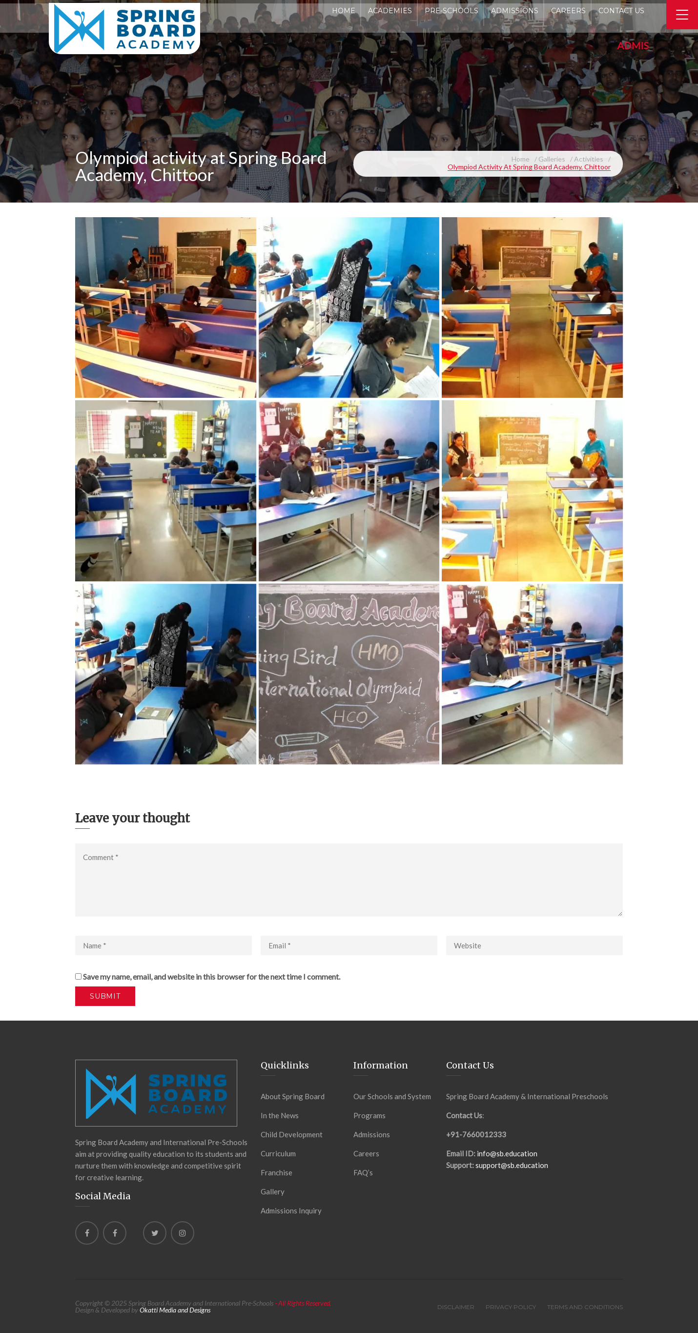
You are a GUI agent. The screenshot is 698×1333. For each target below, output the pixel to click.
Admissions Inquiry (291, 1210)
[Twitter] (154, 1233)
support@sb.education (511, 1165)
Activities (588, 159)
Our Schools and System (392, 1096)
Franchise (276, 1172)
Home (521, 159)
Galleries (551, 159)
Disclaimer (455, 1307)
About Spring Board (293, 1096)
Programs (369, 1115)
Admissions (371, 1134)
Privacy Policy (511, 1307)
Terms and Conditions (585, 1307)
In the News (280, 1115)
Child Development (292, 1134)
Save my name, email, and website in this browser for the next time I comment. (211, 976)
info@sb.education (507, 1153)
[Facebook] (87, 1233)
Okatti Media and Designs (175, 1310)
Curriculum (278, 1153)
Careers (366, 1153)
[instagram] (182, 1233)
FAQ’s (363, 1172)
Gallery (273, 1191)
